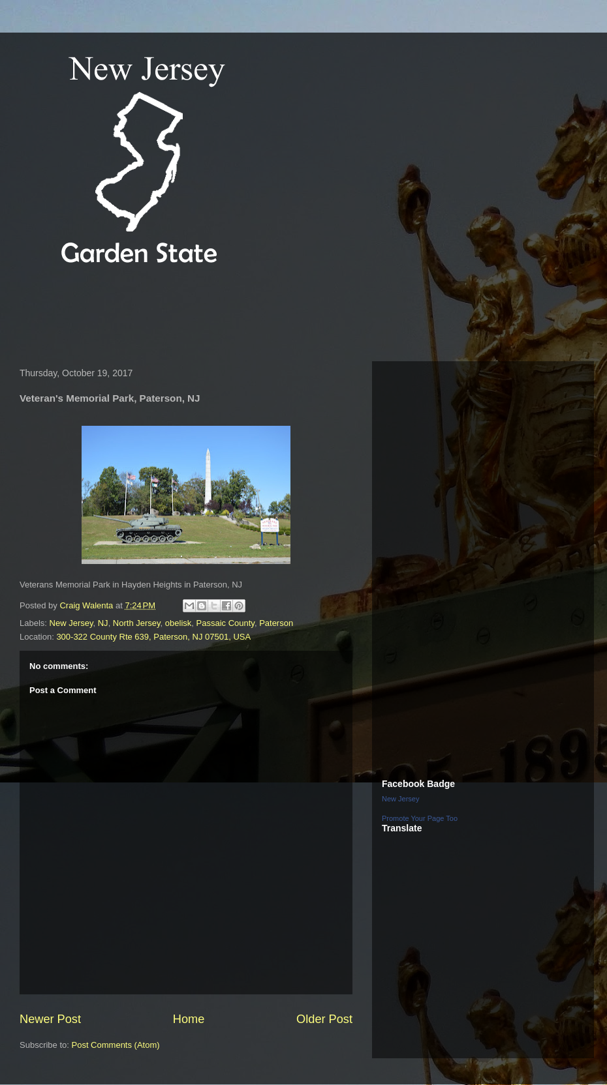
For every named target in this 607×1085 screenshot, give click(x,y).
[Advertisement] (250, 315)
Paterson (276, 623)
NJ (103, 623)
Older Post (324, 1019)
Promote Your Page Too (420, 818)
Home (189, 1019)
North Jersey (137, 623)
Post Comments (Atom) (116, 1045)
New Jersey (71, 623)
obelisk (178, 623)
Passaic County (225, 623)
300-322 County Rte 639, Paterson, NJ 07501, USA (153, 637)
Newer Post (50, 1019)
